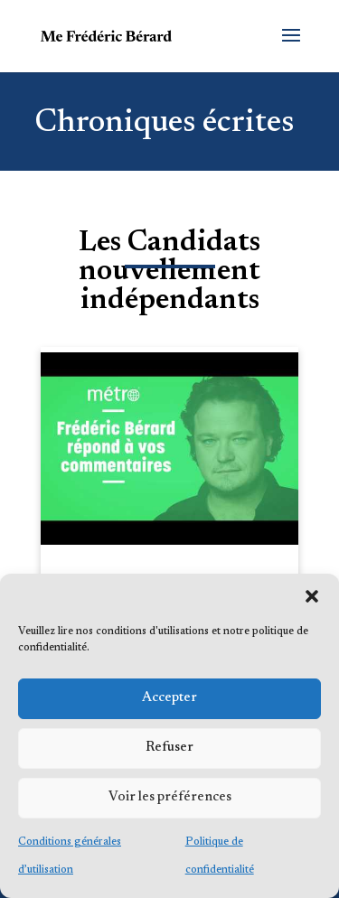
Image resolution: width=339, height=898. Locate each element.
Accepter (169, 698)
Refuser (169, 747)
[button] (312, 596)
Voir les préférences (169, 797)
